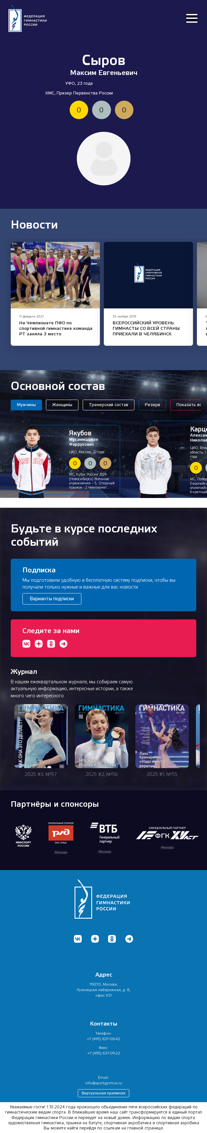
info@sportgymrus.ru (103, 1083)
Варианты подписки (52, 598)
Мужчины (26, 404)
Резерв (152, 404)
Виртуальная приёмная (103, 1093)
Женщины (62, 404)
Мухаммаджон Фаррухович (92, 438)
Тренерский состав (108, 404)
